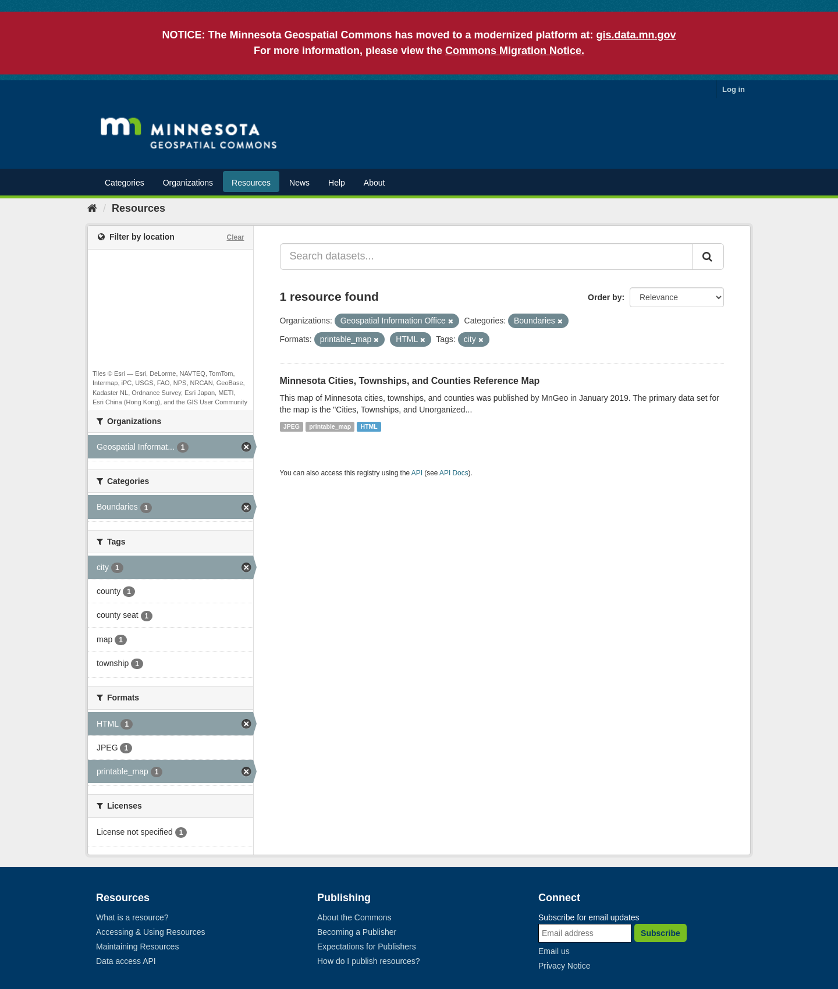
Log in (733, 89)
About (374, 182)
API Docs (453, 473)
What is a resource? (132, 917)
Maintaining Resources (137, 946)
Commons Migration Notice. (514, 50)
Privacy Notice (564, 965)
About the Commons (354, 917)
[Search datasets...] (487, 256)
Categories (124, 182)
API (416, 473)
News (299, 182)
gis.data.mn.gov (636, 35)
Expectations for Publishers (366, 946)
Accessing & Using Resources (150, 932)
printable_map (330, 426)
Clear (235, 237)
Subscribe (660, 933)
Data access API (126, 961)
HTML (369, 426)
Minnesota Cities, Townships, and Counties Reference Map (410, 381)
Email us (554, 951)
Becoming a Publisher (356, 932)
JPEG (291, 426)
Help (336, 182)
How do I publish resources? (368, 961)
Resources (251, 182)
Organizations (188, 182)
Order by (605, 297)
